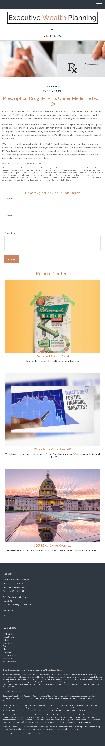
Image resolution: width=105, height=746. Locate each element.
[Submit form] (11, 259)
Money (6, 649)
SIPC (40, 698)
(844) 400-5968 (52, 35)
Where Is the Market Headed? (52, 449)
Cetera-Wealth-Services (81, 722)
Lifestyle (7, 652)
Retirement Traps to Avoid (52, 356)
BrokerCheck (56, 670)
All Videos (7, 658)
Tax (4, 646)
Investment (8, 637)
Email (9, 215)
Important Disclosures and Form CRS (17, 734)
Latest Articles (10, 655)
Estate (6, 640)
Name (10, 198)
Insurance (7, 643)
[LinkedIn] (52, 29)
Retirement (8, 633)
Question (9, 233)
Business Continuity (39, 734)
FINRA (36, 698)
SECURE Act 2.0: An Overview (52, 545)
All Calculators (9, 661)
